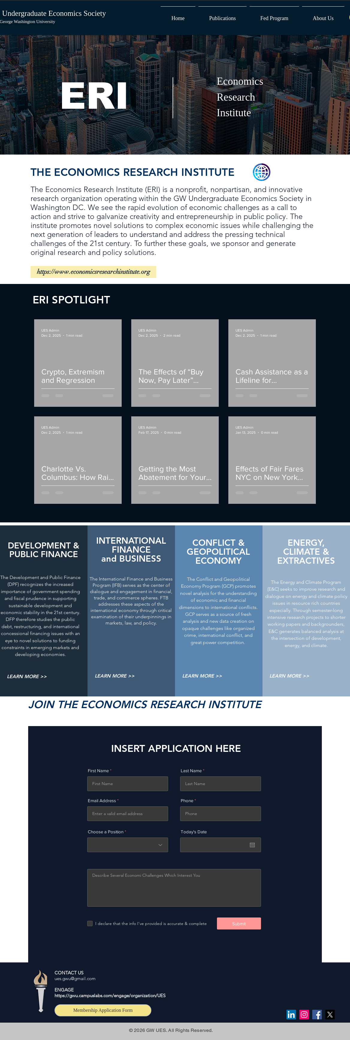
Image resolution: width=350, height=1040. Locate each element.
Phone (187, 800)
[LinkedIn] (291, 1014)
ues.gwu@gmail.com (75, 978)
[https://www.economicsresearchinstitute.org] (93, 272)
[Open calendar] (252, 845)
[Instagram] (304, 1014)
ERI (94, 96)
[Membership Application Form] (103, 1010)
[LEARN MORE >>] (27, 677)
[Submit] (239, 923)
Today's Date (194, 831)
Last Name (191, 770)
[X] (330, 1014)
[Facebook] (317, 1014)
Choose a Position (105, 831)
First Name (98, 770)
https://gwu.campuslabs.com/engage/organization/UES (110, 995)
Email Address (102, 800)
